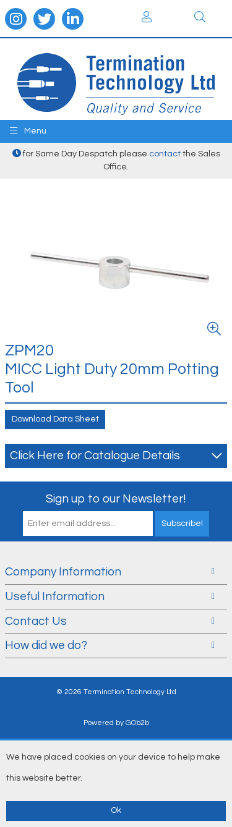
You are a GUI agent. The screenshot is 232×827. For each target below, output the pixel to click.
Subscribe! (182, 523)
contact (165, 154)
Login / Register (147, 16)
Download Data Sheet (55, 419)
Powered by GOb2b (116, 723)
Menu (28, 130)
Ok (116, 810)
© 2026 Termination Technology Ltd (116, 692)
